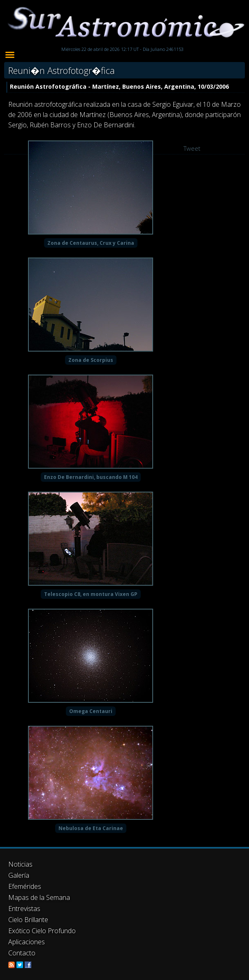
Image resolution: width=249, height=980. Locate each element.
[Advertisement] (124, 900)
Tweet (192, 148)
